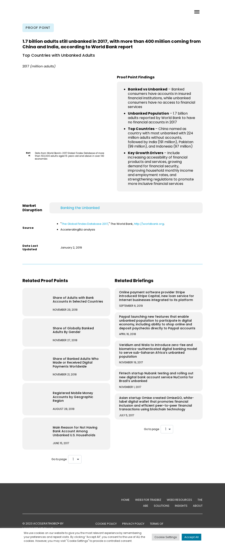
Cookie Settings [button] (165, 537)
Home (125, 500)
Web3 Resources (179, 500)
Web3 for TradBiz (148, 500)
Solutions (161, 506)
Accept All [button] (191, 537)
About (198, 506)
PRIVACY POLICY (133, 524)
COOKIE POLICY (106, 524)
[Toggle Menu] (197, 11)
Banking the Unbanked (80, 207)
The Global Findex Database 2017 (85, 224)
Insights (181, 506)
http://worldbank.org (149, 224)
